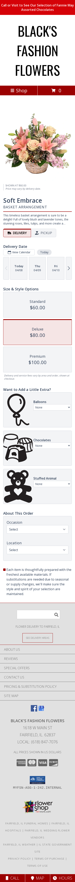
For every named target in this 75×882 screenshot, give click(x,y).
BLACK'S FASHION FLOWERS (37, 50)
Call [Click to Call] (12, 878)
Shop (18, 90)
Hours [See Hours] (62, 878)
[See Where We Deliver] (37, 638)
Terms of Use (37, 865)
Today (44, 252)
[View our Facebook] (34, 710)
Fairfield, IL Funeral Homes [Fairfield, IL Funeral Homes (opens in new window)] (26, 823)
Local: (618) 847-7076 (37, 742)
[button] (37, 780)
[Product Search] (38, 614)
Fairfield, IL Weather (19, 844)
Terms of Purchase (49, 858)
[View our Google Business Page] (41, 710)
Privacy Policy (19, 858)
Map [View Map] (37, 878)
